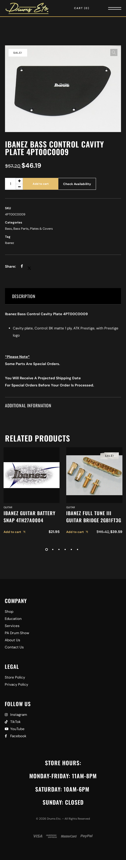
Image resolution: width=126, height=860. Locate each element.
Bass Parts (21, 229)
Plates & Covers (41, 229)
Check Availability (77, 184)
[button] (113, 52)
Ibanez (9, 243)
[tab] (63, 296)
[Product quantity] (14, 184)
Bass (8, 229)
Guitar (8, 507)
